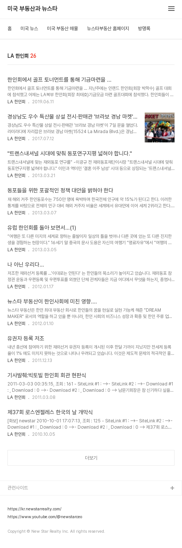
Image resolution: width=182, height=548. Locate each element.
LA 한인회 (16, 101)
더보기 (91, 458)
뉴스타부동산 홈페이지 (108, 28)
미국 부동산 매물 (62, 28)
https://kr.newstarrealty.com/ (34, 509)
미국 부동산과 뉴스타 (32, 9)
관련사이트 (17, 488)
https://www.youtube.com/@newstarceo (44, 517)
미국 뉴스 (29, 28)
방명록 (144, 28)
